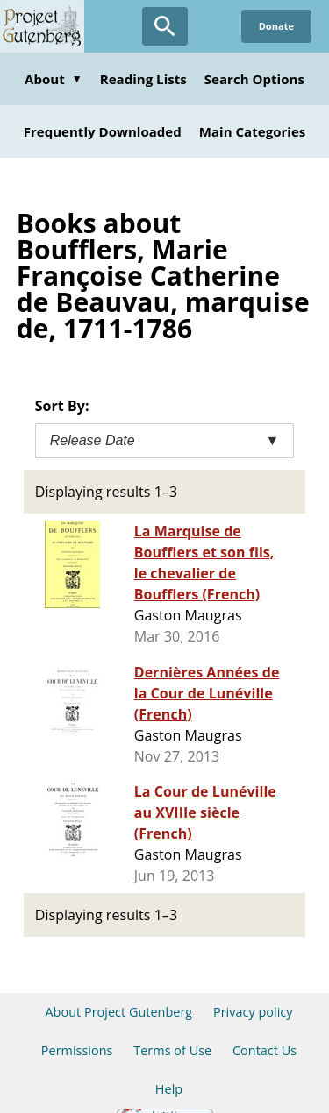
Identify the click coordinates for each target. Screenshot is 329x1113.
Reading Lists (143, 79)
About (53, 78)
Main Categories (252, 131)
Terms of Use (172, 1050)
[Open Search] (165, 26)
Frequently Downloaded (103, 131)
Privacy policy (253, 1011)
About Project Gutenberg (118, 1011)
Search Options (254, 79)
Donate (276, 25)
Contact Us (264, 1050)
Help (168, 1089)
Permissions (77, 1050)
